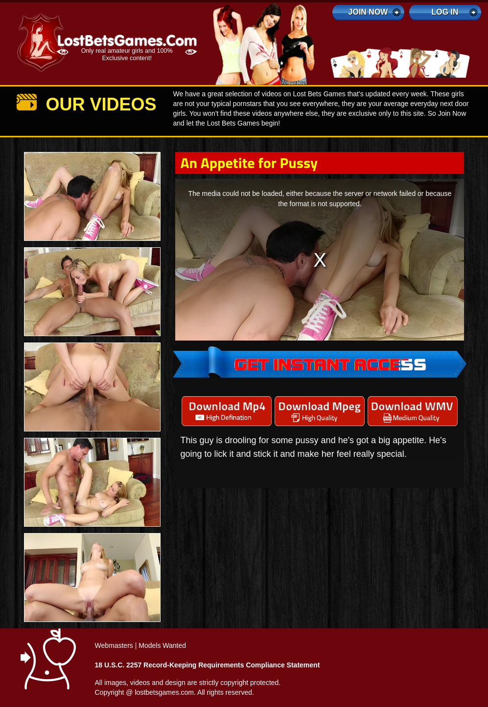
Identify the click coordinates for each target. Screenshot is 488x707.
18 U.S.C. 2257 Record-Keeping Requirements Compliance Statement (207, 665)
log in (444, 12)
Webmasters (114, 645)
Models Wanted (162, 645)
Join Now (368, 12)
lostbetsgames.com (164, 692)
